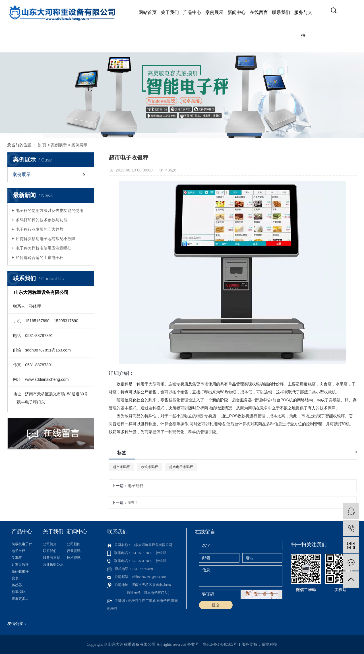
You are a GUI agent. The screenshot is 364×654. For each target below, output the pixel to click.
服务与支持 (303, 24)
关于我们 (170, 12)
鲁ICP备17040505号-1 (221, 644)
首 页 (41, 145)
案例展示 (214, 12)
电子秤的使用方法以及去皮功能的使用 (49, 210)
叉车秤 (17, 558)
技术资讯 (73, 558)
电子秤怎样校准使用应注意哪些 (43, 248)
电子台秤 (18, 551)
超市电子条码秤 (181, 467)
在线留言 (259, 12)
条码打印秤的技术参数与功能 (41, 220)
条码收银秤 (20, 571)
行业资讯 (73, 551)
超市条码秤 (121, 467)
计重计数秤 (20, 565)
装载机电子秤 (22, 544)
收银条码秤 (149, 467)
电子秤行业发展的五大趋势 (39, 229)
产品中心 (192, 12)
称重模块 (18, 592)
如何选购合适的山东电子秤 (39, 257)
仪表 (15, 578)
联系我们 (281, 12)
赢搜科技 (269, 644)
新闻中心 (237, 12)
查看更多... (20, 599)
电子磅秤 (136, 485)
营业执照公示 (53, 565)
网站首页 (147, 12)
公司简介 (50, 544)
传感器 (17, 585)
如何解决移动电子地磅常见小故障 (45, 238)
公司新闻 (73, 544)
